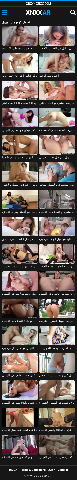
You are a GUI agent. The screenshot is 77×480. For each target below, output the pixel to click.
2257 (51, 469)
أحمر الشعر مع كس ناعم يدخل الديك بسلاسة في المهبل (20, 293)
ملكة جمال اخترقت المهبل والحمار (20, 184)
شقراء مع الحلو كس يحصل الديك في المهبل (57, 457)
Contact (63, 469)
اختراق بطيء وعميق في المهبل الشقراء (57, 402)
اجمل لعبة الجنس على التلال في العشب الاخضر (57, 48)
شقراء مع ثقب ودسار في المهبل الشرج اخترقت (57, 320)
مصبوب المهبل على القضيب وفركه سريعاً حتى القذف (20, 457)
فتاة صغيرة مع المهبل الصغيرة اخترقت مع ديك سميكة (57, 130)
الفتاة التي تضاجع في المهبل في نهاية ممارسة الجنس (57, 375)
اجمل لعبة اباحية (49, 75)
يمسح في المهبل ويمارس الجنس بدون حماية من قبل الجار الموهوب (57, 239)
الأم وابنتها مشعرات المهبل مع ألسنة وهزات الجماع (20, 211)
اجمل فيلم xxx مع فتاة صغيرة (19, 102)
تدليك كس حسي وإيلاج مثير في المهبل (20, 402)
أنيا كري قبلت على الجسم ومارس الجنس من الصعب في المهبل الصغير (57, 184)
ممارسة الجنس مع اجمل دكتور (57, 102)
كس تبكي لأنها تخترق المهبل (19, 130)
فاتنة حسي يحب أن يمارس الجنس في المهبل (57, 293)
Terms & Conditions (33, 469)
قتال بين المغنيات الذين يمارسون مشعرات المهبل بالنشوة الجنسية (20, 266)
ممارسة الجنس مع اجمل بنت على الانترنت (20, 48)
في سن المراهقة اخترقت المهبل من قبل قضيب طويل (57, 157)
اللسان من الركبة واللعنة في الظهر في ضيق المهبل (20, 429)
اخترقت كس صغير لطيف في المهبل (20, 375)
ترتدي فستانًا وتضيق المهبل (55, 429)
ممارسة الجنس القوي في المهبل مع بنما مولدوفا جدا (20, 157)
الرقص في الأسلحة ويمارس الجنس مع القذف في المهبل (57, 211)
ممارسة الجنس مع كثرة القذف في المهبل (20, 320)
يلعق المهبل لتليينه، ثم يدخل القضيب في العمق (20, 239)
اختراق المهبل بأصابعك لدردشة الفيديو (57, 266)
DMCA (13, 469)
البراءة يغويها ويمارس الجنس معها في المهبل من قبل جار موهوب (20, 348)
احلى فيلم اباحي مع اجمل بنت (20, 75)
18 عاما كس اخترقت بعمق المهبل (57, 348)
